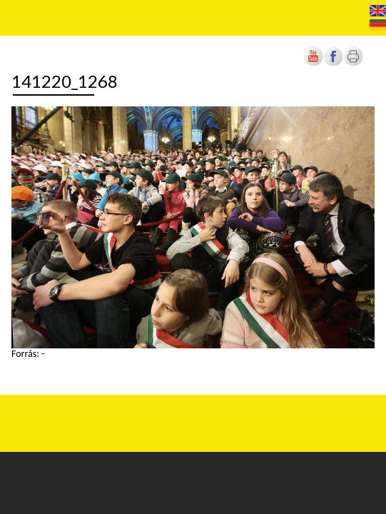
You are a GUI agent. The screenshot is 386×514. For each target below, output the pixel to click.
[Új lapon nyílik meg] (333, 63)
